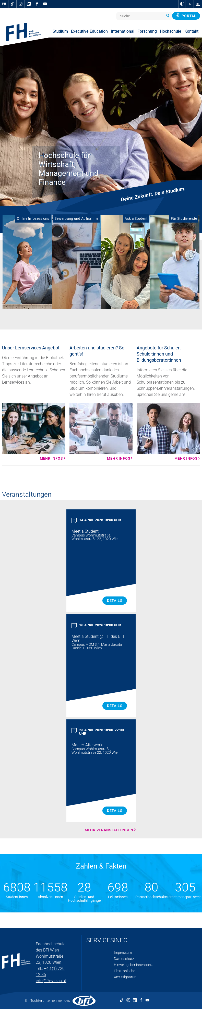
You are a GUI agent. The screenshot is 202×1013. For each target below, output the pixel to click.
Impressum (123, 952)
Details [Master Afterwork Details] (114, 811)
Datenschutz (124, 959)
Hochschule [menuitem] (170, 31)
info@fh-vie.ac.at (51, 980)
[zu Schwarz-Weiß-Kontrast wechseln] (182, 4)
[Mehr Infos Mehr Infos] (33, 431)
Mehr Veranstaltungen (109, 830)
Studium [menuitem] (60, 31)
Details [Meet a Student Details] (114, 601)
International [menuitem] (122, 31)
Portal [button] (186, 15)
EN (189, 4)
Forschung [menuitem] (147, 31)
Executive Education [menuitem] (89, 31)
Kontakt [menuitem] (191, 31)
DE (198, 4)
